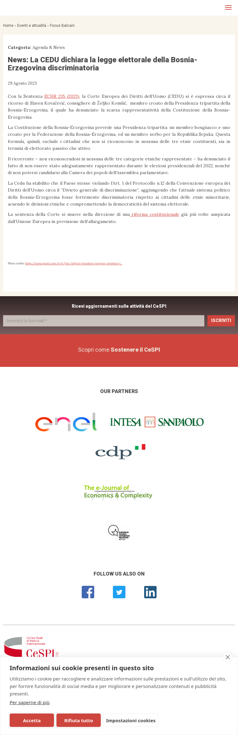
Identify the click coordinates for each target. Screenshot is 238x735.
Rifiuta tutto (78, 720)
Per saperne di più (30, 702)
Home (8, 25)
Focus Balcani (62, 25)
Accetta (32, 720)
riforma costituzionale (154, 214)
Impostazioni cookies (131, 720)
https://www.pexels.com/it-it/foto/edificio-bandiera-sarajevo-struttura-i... (73, 263)
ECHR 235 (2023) (61, 96)
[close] (227, 657)
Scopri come (119, 349)
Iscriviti (221, 320)
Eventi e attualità (31, 25)
